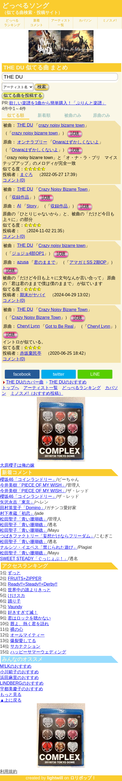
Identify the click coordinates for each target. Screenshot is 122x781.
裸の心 (16, 629)
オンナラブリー (32, 142)
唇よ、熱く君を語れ (29, 623)
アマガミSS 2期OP (87, 262)
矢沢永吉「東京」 (17, 502)
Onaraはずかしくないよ (76, 142)
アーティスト (60, 23)
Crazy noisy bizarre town (61, 245)
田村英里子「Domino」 (22, 507)
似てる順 (15, 115)
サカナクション (25, 646)
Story (32, 206)
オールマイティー (27, 635)
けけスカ (16, 595)
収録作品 (20, 197)
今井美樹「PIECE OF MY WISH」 (33, 485)
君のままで (44, 262)
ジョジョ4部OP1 (28, 253)
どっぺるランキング (81, 387)
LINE (95, 374)
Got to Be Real (59, 326)
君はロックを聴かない (29, 618)
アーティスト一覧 (40, 387)
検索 (41, 87)
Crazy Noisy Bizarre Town (63, 189)
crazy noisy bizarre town (61, 125)
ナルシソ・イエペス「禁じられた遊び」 (38, 547)
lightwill (55, 778)
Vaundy (15, 606)
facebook (22, 374)
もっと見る (10, 694)
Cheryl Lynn (28, 326)
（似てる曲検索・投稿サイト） (32, 12)
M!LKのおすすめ (15, 666)
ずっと (14, 573)
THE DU (25, 125)
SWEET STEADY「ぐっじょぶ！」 (34, 558)
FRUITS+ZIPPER (24, 578)
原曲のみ (101, 115)
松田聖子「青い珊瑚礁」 (23, 519)
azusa (23, 262)
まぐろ (26, 174)
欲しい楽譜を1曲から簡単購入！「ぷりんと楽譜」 (57, 103)
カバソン (85, 20)
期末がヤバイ (33, 295)
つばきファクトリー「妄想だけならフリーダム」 (47, 536)
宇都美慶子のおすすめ (21, 689)
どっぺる (12, 23)
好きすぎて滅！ (23, 612)
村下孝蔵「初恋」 (17, 513)
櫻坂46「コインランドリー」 (28, 479)
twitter (58, 374)
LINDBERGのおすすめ (22, 683)
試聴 (74, 133)
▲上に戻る (10, 700)
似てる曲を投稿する (22, 95)
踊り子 (14, 601)
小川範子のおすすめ (19, 672)
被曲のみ (72, 115)
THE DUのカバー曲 (25, 382)
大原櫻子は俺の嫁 (17, 465)
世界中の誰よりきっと (29, 589)
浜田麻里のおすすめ (19, 677)
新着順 (44, 115)
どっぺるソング (25, 5)
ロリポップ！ (83, 778)
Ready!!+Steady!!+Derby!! (32, 584)
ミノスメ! (109, 20)
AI (19, 205)
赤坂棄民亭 (30, 353)
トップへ (10, 387)
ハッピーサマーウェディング (38, 652)
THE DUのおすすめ (68, 382)
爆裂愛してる (23, 640)
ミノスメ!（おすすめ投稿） (36, 393)
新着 (36, 23)
